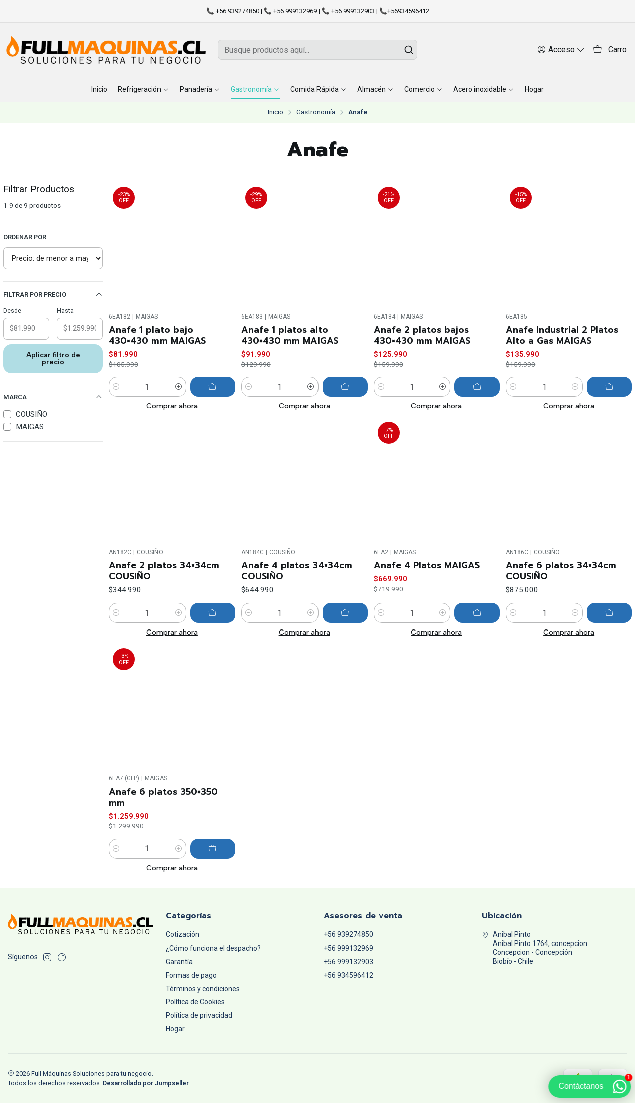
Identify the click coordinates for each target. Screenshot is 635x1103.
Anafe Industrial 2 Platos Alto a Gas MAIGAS (562, 335)
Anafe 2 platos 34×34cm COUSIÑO (164, 613)
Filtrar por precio (53, 295)
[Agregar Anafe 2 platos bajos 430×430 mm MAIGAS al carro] (477, 387)
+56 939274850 (348, 934)
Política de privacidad (199, 1015)
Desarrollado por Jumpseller (146, 1083)
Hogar (175, 1029)
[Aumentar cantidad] (179, 386)
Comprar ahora (172, 405)
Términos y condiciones (203, 989)
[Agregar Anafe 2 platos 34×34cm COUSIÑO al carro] (212, 656)
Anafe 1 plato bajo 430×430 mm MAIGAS (157, 335)
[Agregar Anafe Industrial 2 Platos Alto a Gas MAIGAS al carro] (609, 387)
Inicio (275, 112)
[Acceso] (561, 49)
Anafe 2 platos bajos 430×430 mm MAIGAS (422, 335)
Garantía (179, 962)
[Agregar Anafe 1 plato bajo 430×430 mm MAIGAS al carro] (212, 387)
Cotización (182, 934)
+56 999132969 (348, 948)
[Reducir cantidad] (116, 386)
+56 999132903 (348, 962)
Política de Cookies (195, 1002)
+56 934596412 (348, 975)
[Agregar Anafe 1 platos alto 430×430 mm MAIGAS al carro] (345, 387)
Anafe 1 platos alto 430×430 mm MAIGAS (289, 335)
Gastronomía (315, 112)
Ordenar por (24, 237)
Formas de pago (191, 975)
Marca (53, 397)
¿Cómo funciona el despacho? (213, 948)
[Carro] (610, 50)
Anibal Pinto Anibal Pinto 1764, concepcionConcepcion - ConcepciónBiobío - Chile (534, 947)
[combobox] (317, 50)
